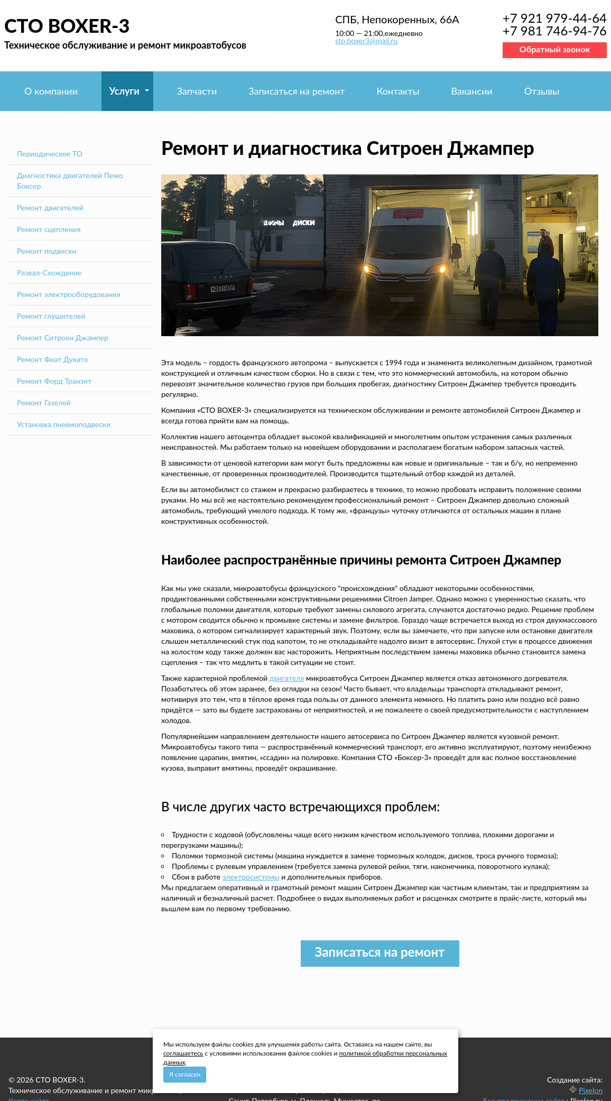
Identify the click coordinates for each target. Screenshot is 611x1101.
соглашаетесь (183, 1053)
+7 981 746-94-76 (555, 30)
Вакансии (472, 91)
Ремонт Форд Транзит (54, 380)
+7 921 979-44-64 (555, 17)
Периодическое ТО (49, 153)
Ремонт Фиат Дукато (52, 359)
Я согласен (184, 1074)
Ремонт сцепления (49, 229)
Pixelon (591, 1090)
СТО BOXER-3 (66, 25)
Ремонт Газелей (44, 402)
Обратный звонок (555, 49)
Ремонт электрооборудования (69, 294)
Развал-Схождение (49, 272)
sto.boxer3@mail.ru (366, 40)
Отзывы (542, 91)
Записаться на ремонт (296, 91)
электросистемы (251, 876)
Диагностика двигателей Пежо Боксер (70, 180)
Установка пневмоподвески (63, 424)
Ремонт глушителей (51, 315)
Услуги (124, 91)
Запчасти (197, 91)
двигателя (287, 677)
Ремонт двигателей (50, 207)
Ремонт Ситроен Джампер (62, 337)
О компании (51, 91)
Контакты (397, 91)
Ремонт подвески (46, 250)
